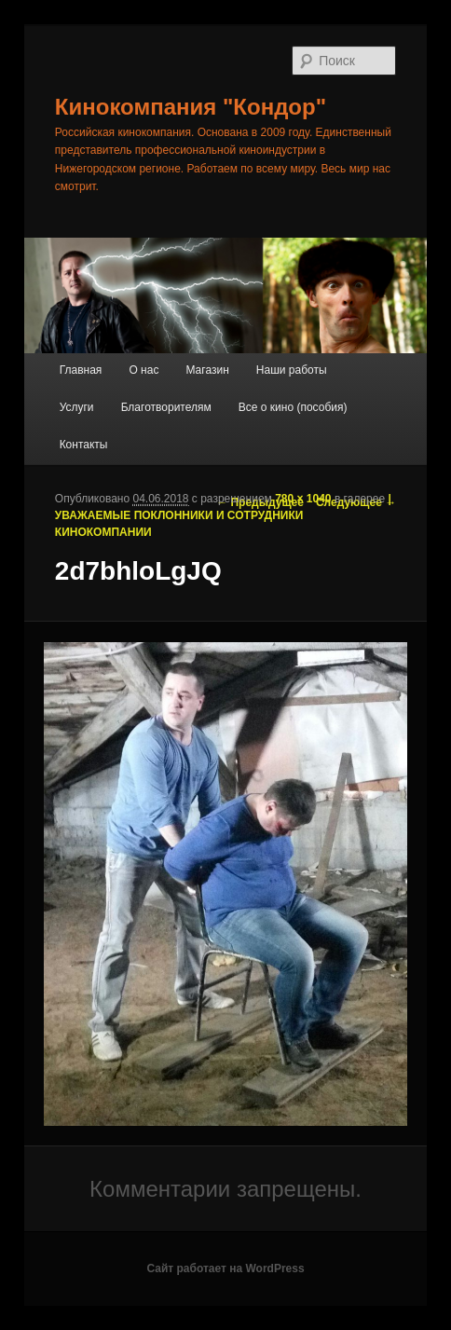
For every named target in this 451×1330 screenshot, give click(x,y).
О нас (143, 370)
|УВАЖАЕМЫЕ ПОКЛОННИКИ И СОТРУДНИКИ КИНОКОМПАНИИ (223, 515)
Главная (81, 370)
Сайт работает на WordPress (225, 1268)
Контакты (84, 444)
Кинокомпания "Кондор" (190, 106)
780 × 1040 (303, 498)
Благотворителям (166, 407)
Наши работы (291, 370)
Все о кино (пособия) (293, 407)
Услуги (77, 407)
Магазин (206, 370)
